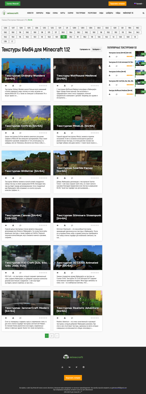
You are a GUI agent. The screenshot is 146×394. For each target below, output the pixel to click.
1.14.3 (137, 32)
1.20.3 (98, 28)
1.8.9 (120, 37)
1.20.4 (90, 28)
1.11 (77, 37)
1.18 (42, 32)
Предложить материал (117, 4)
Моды (48, 13)
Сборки (70, 13)
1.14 (20, 37)
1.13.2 (27, 37)
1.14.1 (13, 37)
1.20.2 (107, 28)
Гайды (118, 13)
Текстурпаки (80, 13)
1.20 (122, 28)
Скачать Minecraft (13, 4)
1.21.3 (44, 28)
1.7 (12, 41)
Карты (62, 13)
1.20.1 (114, 28)
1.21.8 (5, 28)
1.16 (101, 32)
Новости (30, 13)
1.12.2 (49, 37)
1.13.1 (35, 37)
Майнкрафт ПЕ (128, 13)
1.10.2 (84, 37)
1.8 (135, 37)
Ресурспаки (92, 13)
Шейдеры (109, 13)
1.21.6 (21, 28)
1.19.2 (5, 32)
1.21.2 (52, 28)
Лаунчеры (39, 13)
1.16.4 (70, 32)
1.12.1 (56, 37)
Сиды (101, 13)
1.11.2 (70, 37)
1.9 (113, 37)
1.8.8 (128, 37)
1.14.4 (129, 32)
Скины (55, 13)
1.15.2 (108, 32)
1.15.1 (116, 32)
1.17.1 (49, 32)
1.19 (20, 32)
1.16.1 (94, 32)
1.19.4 (129, 28)
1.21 (67, 28)
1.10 (92, 37)
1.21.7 (13, 28)
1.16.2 (86, 32)
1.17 (56, 32)
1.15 (123, 32)
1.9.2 (106, 37)
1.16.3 (78, 32)
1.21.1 (60, 28)
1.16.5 (63, 32)
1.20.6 (74, 28)
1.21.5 (28, 28)
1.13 (42, 37)
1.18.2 (27, 32)
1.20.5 (82, 28)
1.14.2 (5, 37)
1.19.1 (13, 32)
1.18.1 (35, 32)
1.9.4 (99, 37)
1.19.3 (137, 28)
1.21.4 (36, 28)
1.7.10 (5, 41)
